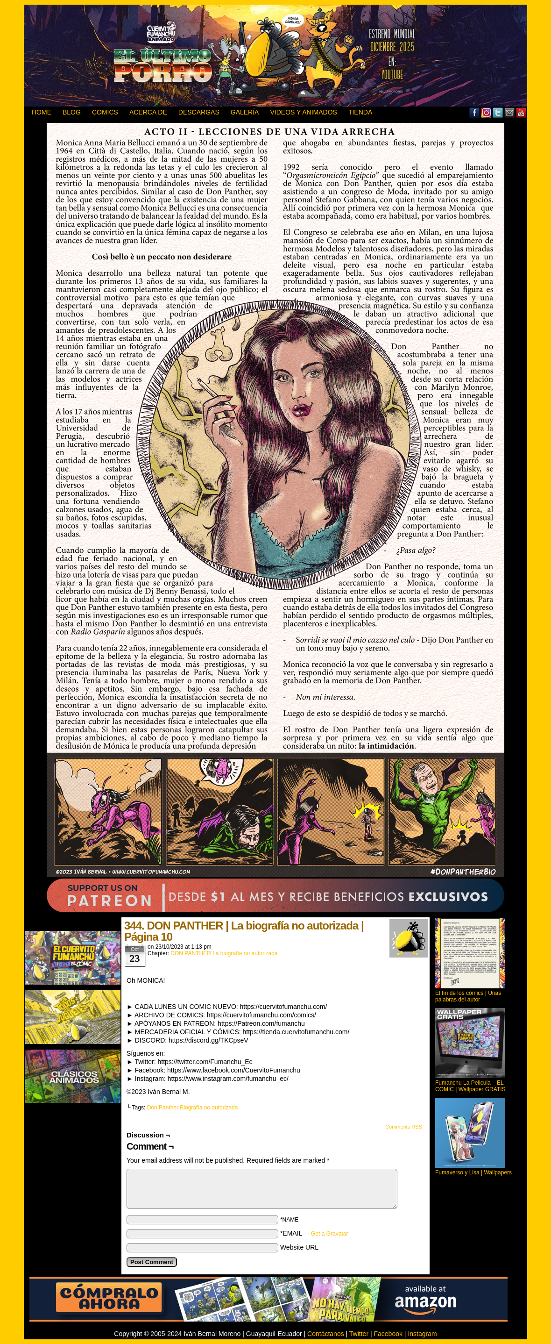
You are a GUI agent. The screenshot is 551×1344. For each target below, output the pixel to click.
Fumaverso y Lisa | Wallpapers (473, 1172)
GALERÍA (245, 112)
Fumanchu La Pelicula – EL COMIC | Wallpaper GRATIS (470, 1086)
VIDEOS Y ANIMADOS (303, 112)
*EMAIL (314, 1233)
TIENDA (360, 112)
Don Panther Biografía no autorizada (192, 1107)
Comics (105, 112)
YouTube (521, 112)
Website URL (299, 1247)
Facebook (474, 112)
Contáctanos (325, 1333)
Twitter (498, 112)
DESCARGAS (198, 112)
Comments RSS (403, 1127)
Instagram (422, 1333)
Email (510, 112)
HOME (41, 112)
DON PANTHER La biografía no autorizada (223, 953)
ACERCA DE (148, 112)
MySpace (486, 112)
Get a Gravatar (329, 1233)
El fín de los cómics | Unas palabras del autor (468, 996)
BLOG (72, 112)
